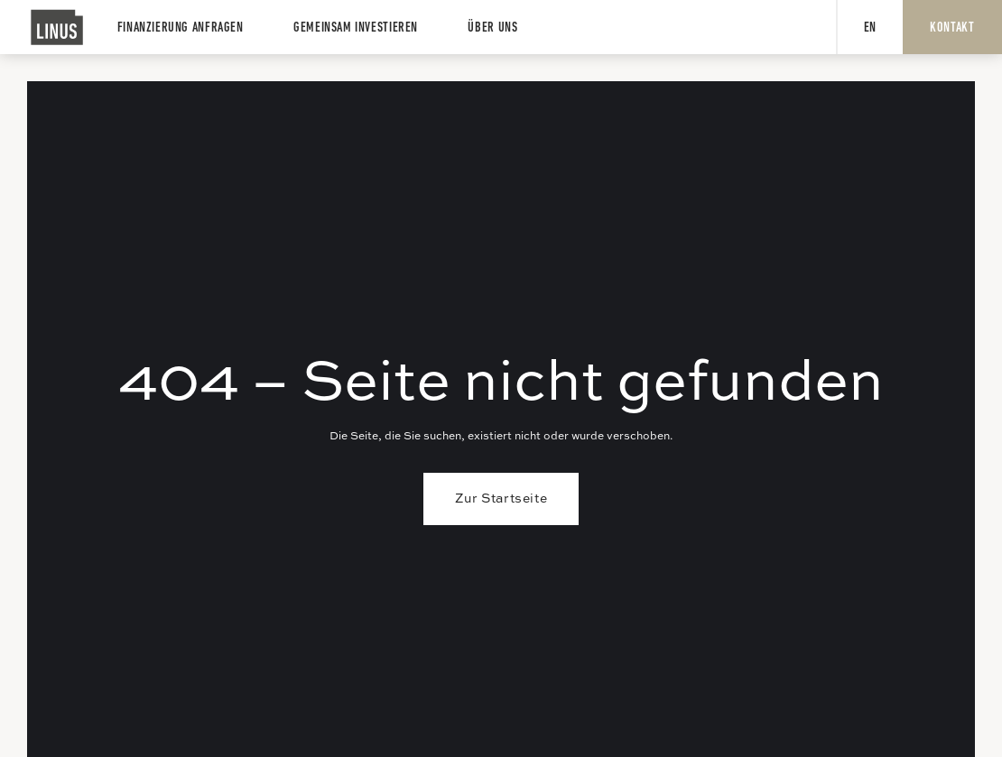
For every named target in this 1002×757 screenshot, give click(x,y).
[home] (58, 27)
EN (870, 28)
